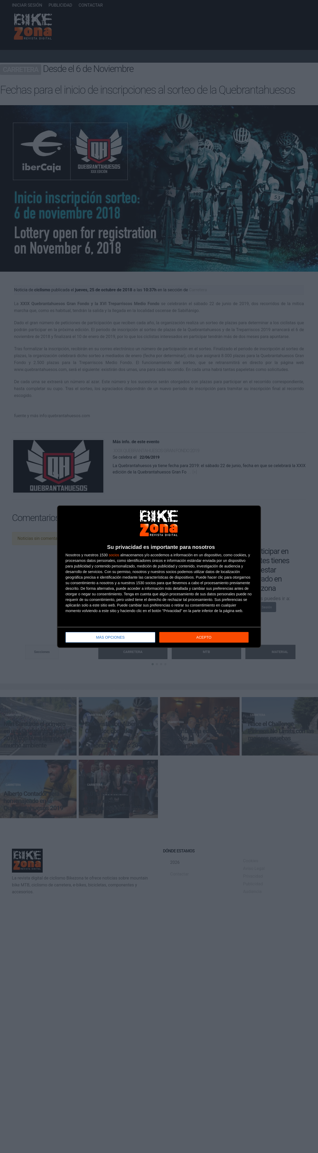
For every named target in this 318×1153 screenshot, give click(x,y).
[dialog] (159, 576)
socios (114, 555)
